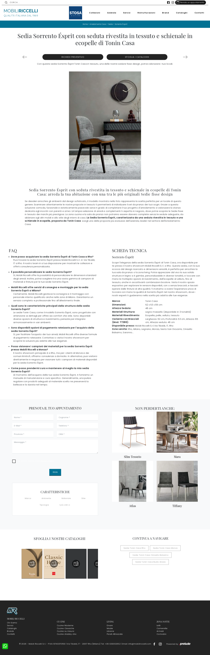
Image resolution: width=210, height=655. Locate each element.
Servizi (125, 12)
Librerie (110, 631)
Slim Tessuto (132, 456)
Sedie (110, 24)
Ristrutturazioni (144, 12)
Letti (158, 625)
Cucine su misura (65, 631)
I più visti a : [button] (65, 504)
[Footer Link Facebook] (154, 643)
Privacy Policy (47, 461)
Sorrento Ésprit (122, 24)
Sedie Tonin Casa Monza (164, 548)
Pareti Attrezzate (115, 634)
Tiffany (177, 506)
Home (83, 24)
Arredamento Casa (97, 24)
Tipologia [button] (44, 504)
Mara (177, 456)
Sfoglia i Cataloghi (137, 57)
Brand (164, 12)
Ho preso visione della (36, 461)
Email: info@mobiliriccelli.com (137, 643)
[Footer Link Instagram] (160, 643)
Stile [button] (83, 498)
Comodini (161, 634)
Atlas (132, 506)
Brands (10, 631)
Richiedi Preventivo (73, 57)
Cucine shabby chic (67, 634)
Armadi (160, 631)
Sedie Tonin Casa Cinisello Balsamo (133, 555)
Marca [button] (28, 498)
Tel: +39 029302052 (111, 643)
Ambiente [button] (46, 498)
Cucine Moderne (65, 625)
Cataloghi (180, 12)
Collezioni (93, 12)
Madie (110, 628)
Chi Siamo (12, 622)
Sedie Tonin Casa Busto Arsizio (171, 555)
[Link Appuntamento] (188, 2)
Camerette (162, 628)
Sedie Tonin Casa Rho (136, 548)
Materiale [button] (66, 498)
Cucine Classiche (65, 628)
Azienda (109, 12)
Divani (110, 625)
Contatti (197, 12)
